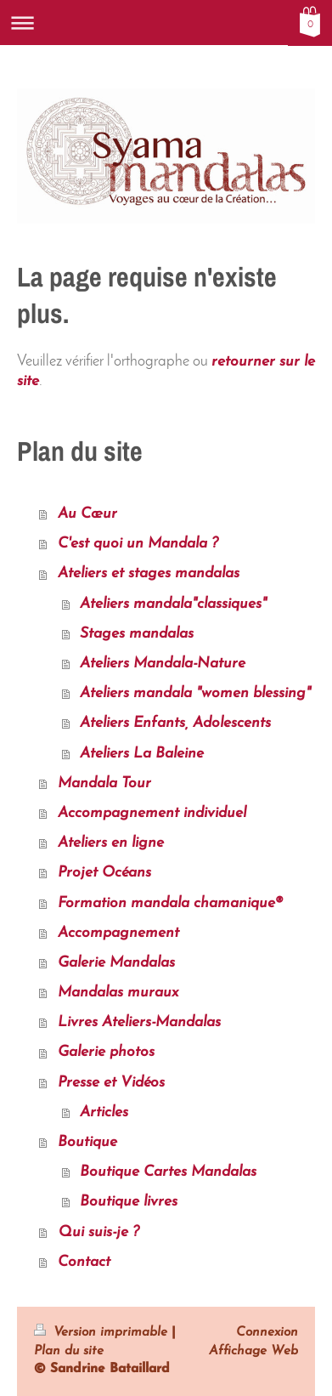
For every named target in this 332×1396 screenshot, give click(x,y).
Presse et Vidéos (111, 1082)
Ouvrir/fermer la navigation (166, 22)
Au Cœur (87, 514)
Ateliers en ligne (111, 843)
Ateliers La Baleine (142, 753)
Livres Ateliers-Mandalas (139, 1022)
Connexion (267, 1332)
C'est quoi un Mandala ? (138, 543)
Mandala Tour (104, 783)
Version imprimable (103, 1332)
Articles (104, 1112)
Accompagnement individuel (152, 813)
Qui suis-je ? (98, 1232)
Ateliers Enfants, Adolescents (175, 723)
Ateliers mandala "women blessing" (195, 693)
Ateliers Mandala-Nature (162, 663)
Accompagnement (118, 933)
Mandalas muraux (118, 992)
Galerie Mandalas (116, 963)
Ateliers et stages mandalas (148, 573)
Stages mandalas (137, 634)
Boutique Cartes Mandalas (168, 1172)
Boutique (87, 1142)
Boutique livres (128, 1202)
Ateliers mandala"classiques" (173, 604)
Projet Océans (104, 872)
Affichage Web (253, 1351)
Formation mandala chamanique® (170, 903)
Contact (84, 1262)
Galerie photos (106, 1052)
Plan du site (69, 1351)
